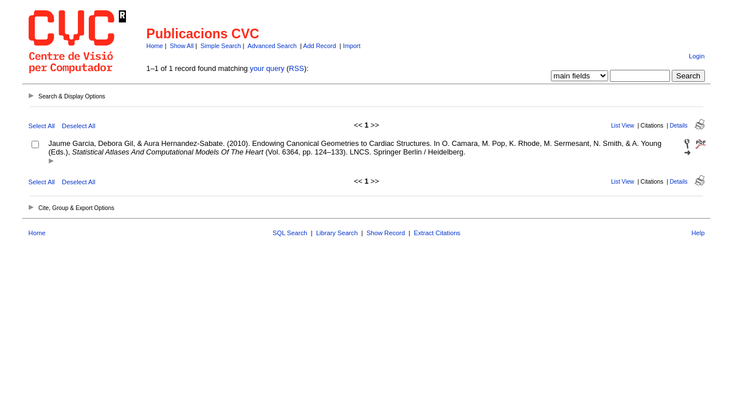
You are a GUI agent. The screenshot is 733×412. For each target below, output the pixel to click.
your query (267, 68)
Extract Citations (437, 232)
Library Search (337, 232)
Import (352, 45)
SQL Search (290, 232)
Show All (182, 45)
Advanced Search (272, 45)
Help (697, 232)
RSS (296, 68)
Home (155, 45)
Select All (42, 125)
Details (678, 125)
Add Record (319, 45)
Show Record (385, 232)
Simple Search (220, 45)
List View (623, 125)
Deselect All (78, 125)
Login (696, 56)
